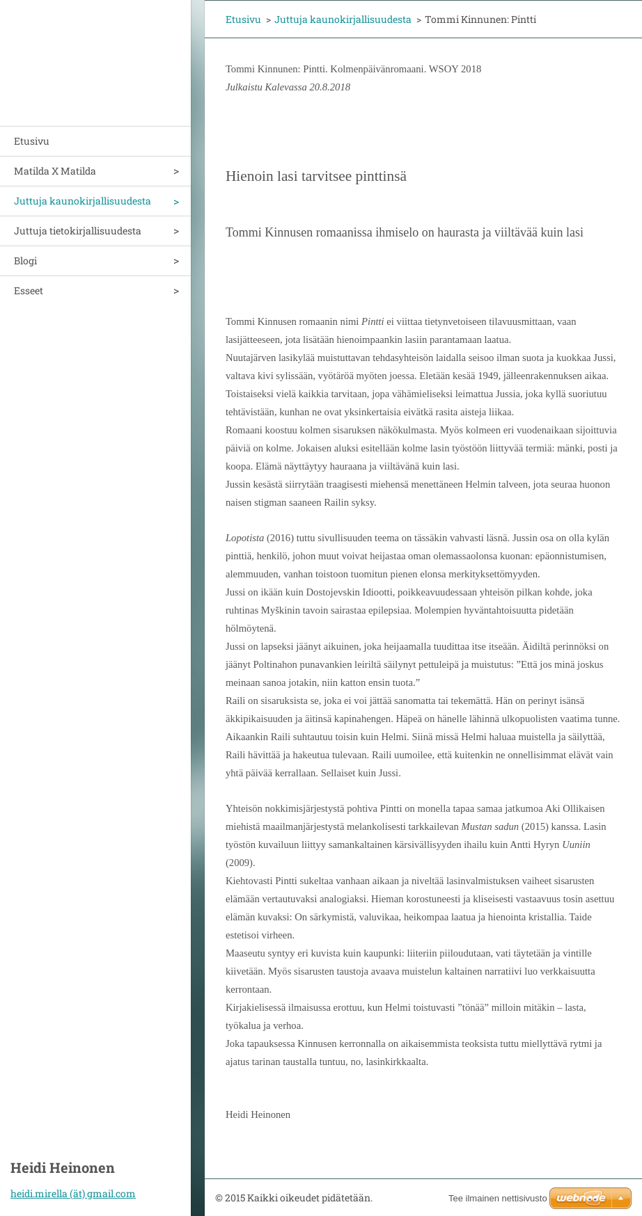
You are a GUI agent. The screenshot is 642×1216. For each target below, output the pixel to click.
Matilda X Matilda (55, 170)
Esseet (28, 290)
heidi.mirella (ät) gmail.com (73, 1193)
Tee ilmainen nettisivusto (497, 1198)
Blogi (25, 260)
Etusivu (31, 140)
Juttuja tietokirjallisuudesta (77, 230)
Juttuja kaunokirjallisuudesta (82, 200)
